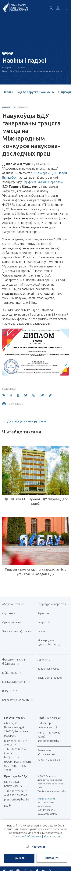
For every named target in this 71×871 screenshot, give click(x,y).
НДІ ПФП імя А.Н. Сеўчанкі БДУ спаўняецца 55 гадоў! (35, 501)
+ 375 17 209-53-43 (15, 795)
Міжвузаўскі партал (15, 681)
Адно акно (43, 659)
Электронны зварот (49, 677)
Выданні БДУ (10, 690)
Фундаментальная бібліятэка (13, 661)
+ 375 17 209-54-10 (15, 791)
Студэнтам (8, 613)
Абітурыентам (12, 604)
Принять (19, 857)
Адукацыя (43, 613)
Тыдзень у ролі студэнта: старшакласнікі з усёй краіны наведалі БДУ (35, 572)
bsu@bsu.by (11, 757)
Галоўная (7, 67)
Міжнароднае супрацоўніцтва (48, 642)
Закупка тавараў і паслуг (17, 631)
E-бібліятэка (11, 672)
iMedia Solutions (46, 798)
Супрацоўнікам (11, 622)
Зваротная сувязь (48, 668)
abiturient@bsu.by (48, 740)
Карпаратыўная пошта (17, 699)
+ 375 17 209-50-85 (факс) (49, 734)
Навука (43, 622)
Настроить (35, 847)
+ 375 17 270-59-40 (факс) (15, 751)
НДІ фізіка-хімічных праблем (43, 182)
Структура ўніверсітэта (51, 604)
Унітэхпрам (42, 173)
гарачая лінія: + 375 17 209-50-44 (17, 743)
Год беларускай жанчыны (36, 92)
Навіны (21, 67)
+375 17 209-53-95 (48, 759)
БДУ (53, 173)
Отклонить (52, 857)
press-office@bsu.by (16, 799)
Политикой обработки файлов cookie (36, 836)
